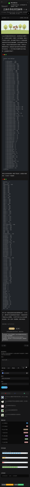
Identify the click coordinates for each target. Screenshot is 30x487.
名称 (2, 370)
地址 (2, 381)
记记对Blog (17, 338)
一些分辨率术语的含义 (10, 405)
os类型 (10, 475)
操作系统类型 (5, 475)
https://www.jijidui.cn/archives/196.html (15, 337)
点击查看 (6, 51)
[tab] (5, 393)
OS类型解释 (15, 475)
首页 (4, 17)
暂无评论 (26, 12)
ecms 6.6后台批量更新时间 (11, 410)
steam (18, 13)
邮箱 (2, 376)
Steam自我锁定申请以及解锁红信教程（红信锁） (16, 401)
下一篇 (26, 345)
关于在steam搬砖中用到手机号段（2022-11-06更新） (17, 396)
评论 (2, 357)
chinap (4, 12)
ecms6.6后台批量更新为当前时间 (12, 414)
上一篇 (3, 345)
